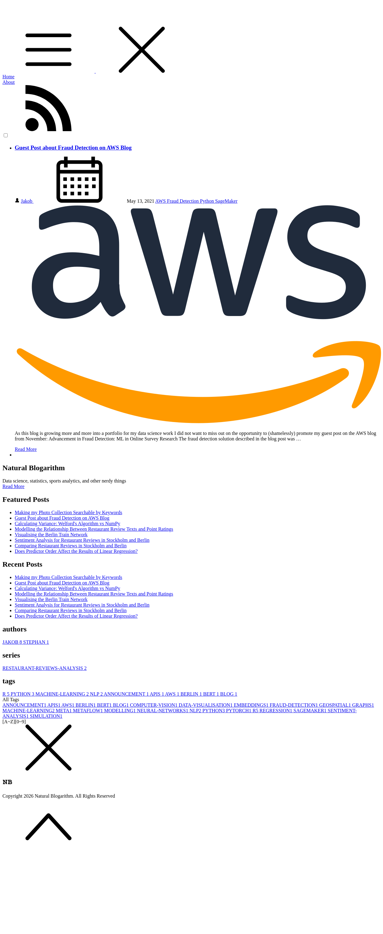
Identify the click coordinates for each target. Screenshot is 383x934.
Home (8, 76)
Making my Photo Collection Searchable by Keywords (68, 512)
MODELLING (120, 710)
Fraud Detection (183, 201)
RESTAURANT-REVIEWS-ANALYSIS (44, 668)
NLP (97, 694)
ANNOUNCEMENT (127, 694)
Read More (26, 449)
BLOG (229, 694)
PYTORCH (239, 710)
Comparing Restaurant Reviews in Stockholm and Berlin (70, 545)
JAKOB (12, 642)
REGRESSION (277, 710)
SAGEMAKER (310, 710)
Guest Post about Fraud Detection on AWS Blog (73, 147)
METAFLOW (88, 710)
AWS (161, 201)
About (8, 82)
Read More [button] (13, 486)
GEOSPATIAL (335, 705)
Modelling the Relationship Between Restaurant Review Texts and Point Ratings (94, 529)
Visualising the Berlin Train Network (51, 534)
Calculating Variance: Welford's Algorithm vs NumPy (67, 523)
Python (207, 201)
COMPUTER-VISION (154, 705)
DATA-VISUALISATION (206, 705)
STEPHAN (36, 642)
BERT (211, 694)
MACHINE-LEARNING (63, 694)
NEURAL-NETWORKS (163, 710)
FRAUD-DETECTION (294, 705)
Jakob (27, 201)
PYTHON (23, 694)
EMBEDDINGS (252, 705)
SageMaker (226, 201)
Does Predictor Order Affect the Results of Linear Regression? (76, 551)
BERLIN (191, 694)
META (64, 710)
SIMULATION (46, 716)
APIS (157, 694)
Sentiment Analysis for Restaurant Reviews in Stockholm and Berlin (82, 540)
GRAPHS (363, 705)
